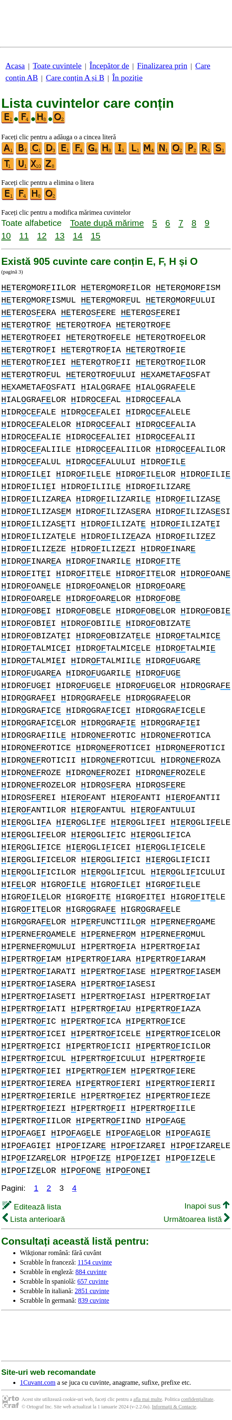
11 (24, 235)
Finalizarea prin (162, 65)
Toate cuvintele (57, 65)
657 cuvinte (92, 1281)
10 (6, 235)
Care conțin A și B (75, 77)
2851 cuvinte (92, 1290)
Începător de (109, 65)
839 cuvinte (93, 1300)
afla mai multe (147, 1399)
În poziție (127, 77)
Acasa (15, 65)
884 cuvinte (91, 1271)
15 (95, 235)
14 (78, 235)
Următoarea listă (197, 1219)
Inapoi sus (207, 1206)
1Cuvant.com (38, 1382)
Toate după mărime (107, 223)
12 (41, 235)
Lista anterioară (33, 1219)
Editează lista (31, 1206)
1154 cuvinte (95, 1262)
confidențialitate (197, 1399)
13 (59, 235)
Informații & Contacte (174, 1407)
